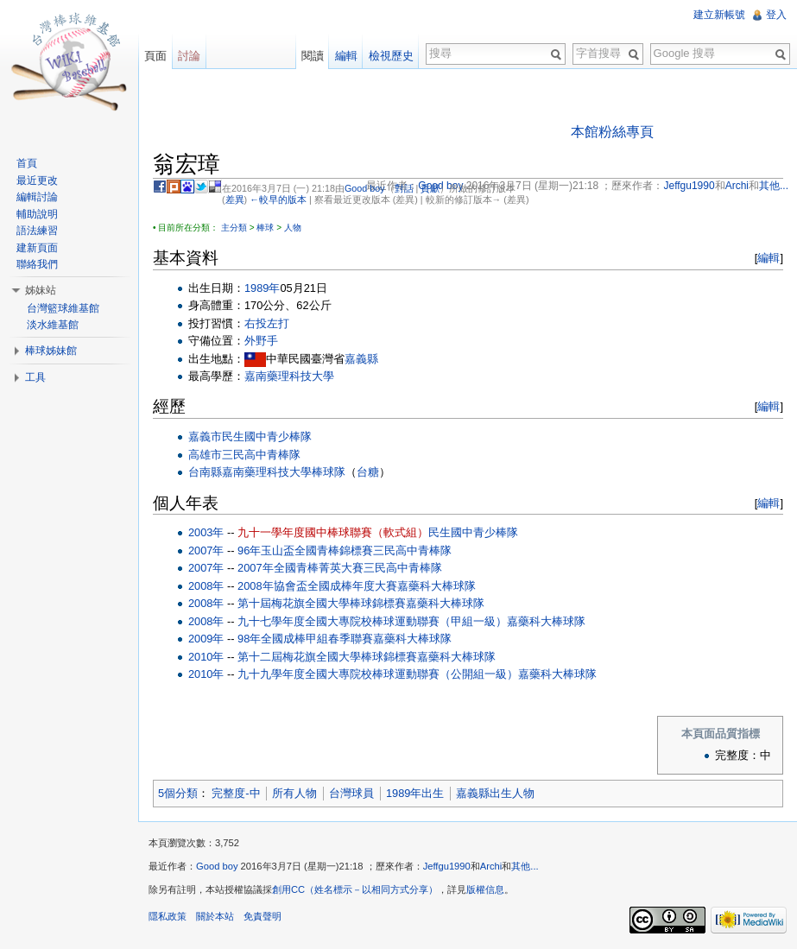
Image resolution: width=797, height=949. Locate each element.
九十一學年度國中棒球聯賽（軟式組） (332, 532)
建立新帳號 (719, 15)
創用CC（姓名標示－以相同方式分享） (355, 889)
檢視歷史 (391, 55)
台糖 (368, 471)
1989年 (262, 288)
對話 (404, 188)
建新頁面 (37, 248)
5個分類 (178, 793)
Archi (491, 866)
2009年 (206, 638)
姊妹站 (40, 290)
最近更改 (37, 180)
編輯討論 (37, 197)
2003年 (206, 532)
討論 (189, 55)
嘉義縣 (361, 358)
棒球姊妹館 (51, 351)
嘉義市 (205, 436)
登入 (776, 15)
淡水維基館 (53, 325)
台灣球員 (351, 793)
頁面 (155, 55)
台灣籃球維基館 (63, 308)
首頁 (26, 163)
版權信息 (485, 889)
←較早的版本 (278, 199)
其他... (524, 866)
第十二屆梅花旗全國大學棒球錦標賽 (327, 656)
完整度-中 (236, 793)
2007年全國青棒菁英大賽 (300, 567)
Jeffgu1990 (447, 866)
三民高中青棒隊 (261, 454)
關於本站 (215, 916)
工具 (35, 377)
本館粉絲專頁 (612, 131)
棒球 (265, 227)
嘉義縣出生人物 (495, 793)
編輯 (768, 257)
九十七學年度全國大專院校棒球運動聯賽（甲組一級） (372, 621)
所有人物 (294, 793)
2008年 (206, 585)
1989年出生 (415, 793)
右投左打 (266, 323)
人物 (292, 227)
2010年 (206, 656)
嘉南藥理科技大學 (289, 376)
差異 (234, 199)
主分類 (234, 227)
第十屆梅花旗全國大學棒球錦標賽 (321, 603)
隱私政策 (168, 916)
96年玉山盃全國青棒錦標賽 (305, 550)
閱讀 (312, 55)
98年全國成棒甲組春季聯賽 (305, 638)
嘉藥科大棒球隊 (436, 585)
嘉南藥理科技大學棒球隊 (283, 471)
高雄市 (205, 454)
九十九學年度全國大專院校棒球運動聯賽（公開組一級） (377, 673)
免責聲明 (262, 916)
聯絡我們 (37, 264)
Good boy (365, 188)
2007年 (206, 550)
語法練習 (37, 231)
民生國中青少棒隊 (267, 436)
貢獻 (430, 188)
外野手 (261, 340)
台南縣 (205, 471)
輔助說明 (37, 214)
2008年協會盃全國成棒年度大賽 (316, 585)
